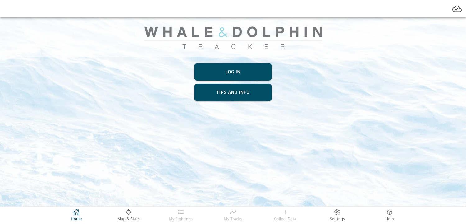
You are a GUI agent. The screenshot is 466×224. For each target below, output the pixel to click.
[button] (148, 92)
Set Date (257, 160)
